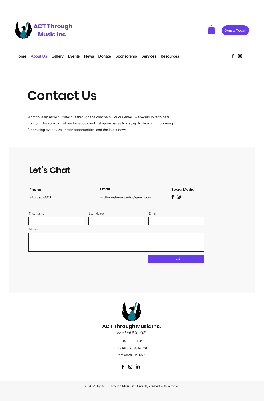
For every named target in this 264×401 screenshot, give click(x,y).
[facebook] (232, 56)
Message (35, 229)
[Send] (176, 259)
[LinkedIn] (137, 366)
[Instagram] (178, 196)
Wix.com (174, 386)
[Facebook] (172, 196)
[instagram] (240, 56)
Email (152, 213)
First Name (36, 213)
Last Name (96, 213)
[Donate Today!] (235, 30)
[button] (211, 29)
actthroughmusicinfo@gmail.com (125, 197)
